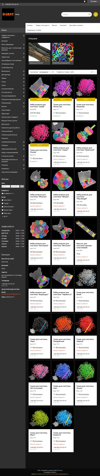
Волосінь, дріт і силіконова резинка (11, 49)
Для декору (6, 74)
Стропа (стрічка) (7, 156)
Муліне (4, 106)
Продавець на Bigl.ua (50, 472)
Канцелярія (6, 110)
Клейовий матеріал (9, 142)
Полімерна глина (8, 64)
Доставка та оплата (76, 25)
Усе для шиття (7, 92)
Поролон (5, 138)
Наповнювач (6, 103)
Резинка (5, 165)
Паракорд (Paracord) (9, 149)
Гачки (4, 85)
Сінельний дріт (7, 131)
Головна (29, 25)
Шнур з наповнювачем (10, 152)
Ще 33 (5, 216)
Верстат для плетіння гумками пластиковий (84, 246)
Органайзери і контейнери (11, 60)
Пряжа (4, 78)
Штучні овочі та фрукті (10, 117)
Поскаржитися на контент (43, 474)
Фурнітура (5, 113)
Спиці (4, 82)
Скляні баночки (7, 67)
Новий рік (5, 168)
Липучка (5, 145)
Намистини (6, 57)
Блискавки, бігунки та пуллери (10, 160)
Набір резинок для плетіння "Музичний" (86, 149)
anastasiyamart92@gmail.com (11, 294)
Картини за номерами (9, 172)
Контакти (63, 25)
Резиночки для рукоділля (11, 99)
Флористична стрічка (9, 120)
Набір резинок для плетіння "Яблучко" (38, 196)
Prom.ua (60, 470)
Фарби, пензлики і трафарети (8, 36)
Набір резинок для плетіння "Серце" (61, 149)
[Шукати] (89, 14)
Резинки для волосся (9, 135)
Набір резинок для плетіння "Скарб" (38, 106)
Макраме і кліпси (8, 53)
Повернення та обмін (34, 30)
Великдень (6, 71)
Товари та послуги (42, 25)
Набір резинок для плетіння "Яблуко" (61, 196)
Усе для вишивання (9, 96)
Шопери (5, 41)
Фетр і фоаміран (7, 44)
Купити (39, 99)
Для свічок (5, 124)
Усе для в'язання (8, 89)
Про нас (54, 25)
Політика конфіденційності (60, 474)
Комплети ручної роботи (11, 128)
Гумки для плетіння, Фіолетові (62, 106)
